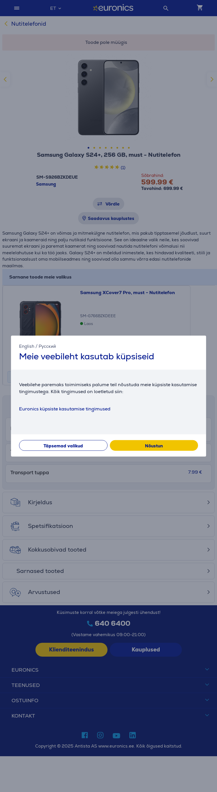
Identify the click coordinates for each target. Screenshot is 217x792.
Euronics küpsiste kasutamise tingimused (64, 409)
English (26, 346)
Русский (47, 346)
